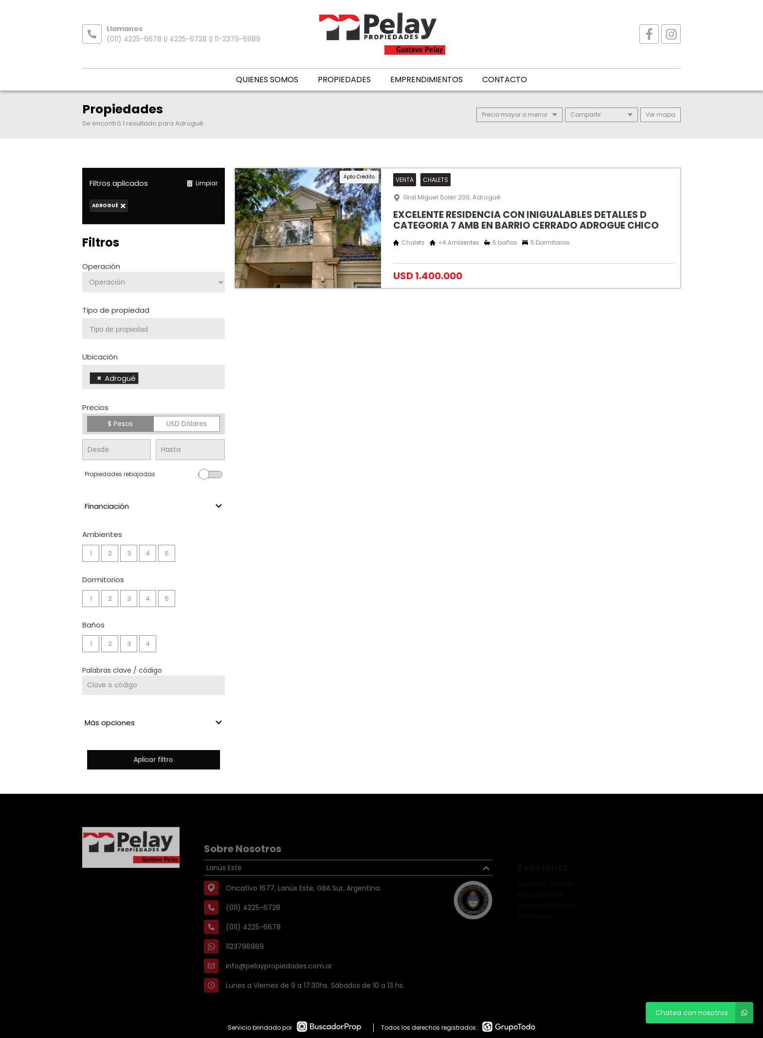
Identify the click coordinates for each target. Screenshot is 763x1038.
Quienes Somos (267, 79)
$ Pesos (120, 424)
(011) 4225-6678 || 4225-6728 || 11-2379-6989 (183, 39)
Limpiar (202, 183)
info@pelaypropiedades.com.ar (279, 985)
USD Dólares (186, 424)
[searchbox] (157, 329)
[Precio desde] (116, 449)
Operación (101, 266)
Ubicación (100, 357)
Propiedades (344, 79)
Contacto (504, 79)
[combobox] (153, 328)
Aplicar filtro (153, 759)
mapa (660, 114)
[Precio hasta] (190, 449)
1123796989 (245, 966)
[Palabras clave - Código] (153, 685)
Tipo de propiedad (115, 310)
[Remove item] (99, 378)
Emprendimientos (426, 79)
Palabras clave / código (122, 670)
